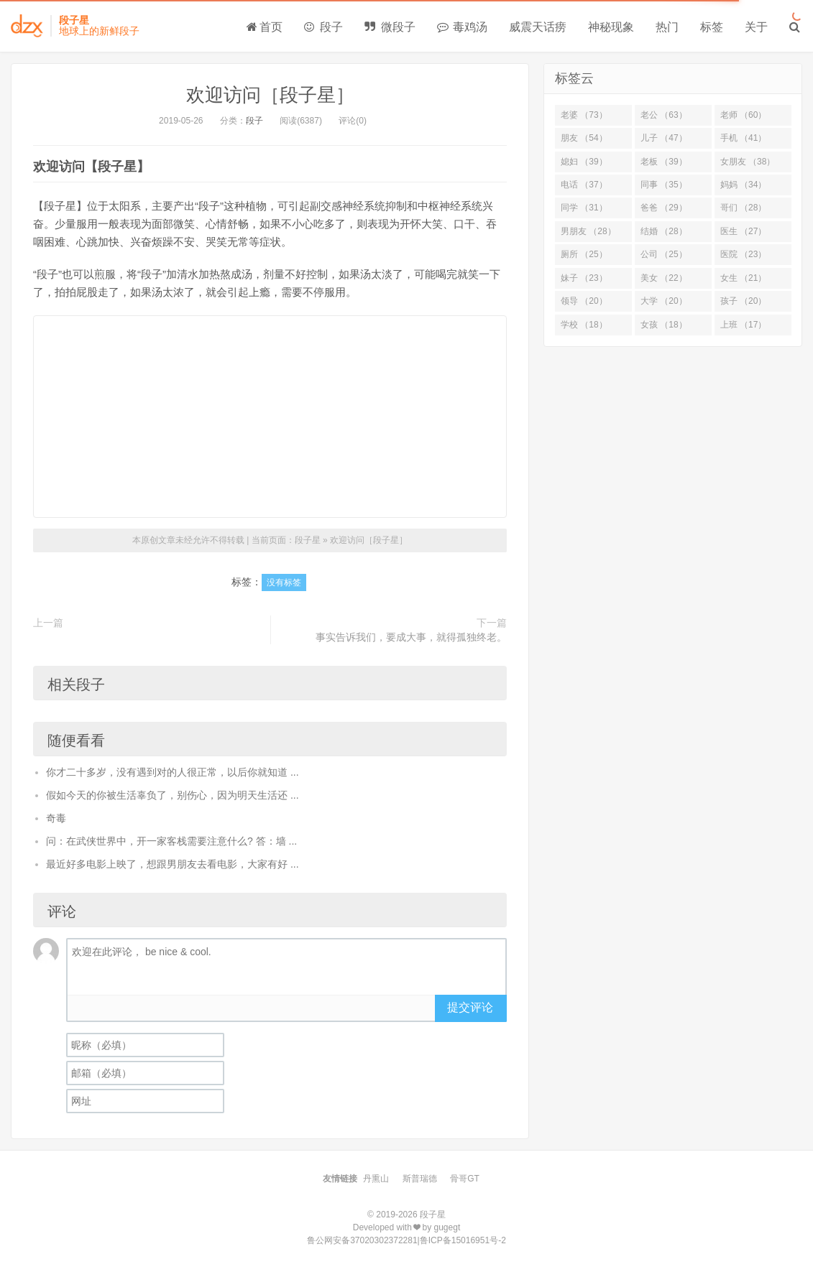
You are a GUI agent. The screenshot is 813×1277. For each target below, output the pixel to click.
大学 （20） (663, 301)
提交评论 (470, 1007)
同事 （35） (663, 185)
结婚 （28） (663, 231)
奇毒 (56, 818)
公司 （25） (663, 254)
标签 (711, 27)
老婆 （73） (584, 115)
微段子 (389, 27)
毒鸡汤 (462, 27)
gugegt (447, 1227)
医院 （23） (743, 254)
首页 (265, 27)
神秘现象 (611, 27)
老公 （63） (663, 115)
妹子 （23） (584, 278)
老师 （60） (743, 115)
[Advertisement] (270, 416)
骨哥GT (464, 1179)
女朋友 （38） (748, 162)
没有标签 (284, 582)
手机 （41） (743, 138)
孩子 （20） (743, 301)
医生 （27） (743, 231)
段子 (323, 27)
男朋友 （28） (588, 231)
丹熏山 (376, 1179)
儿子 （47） (663, 138)
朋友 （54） (584, 138)
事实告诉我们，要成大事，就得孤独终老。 (411, 637)
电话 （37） (584, 185)
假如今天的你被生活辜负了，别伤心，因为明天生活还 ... (172, 795)
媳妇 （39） (584, 162)
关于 (756, 27)
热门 (667, 27)
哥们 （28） (743, 208)
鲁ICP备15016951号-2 (463, 1240)
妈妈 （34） (743, 185)
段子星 (308, 540)
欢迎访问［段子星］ (270, 95)
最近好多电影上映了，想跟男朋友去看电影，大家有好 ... (172, 864)
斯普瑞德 (420, 1179)
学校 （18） (584, 325)
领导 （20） (584, 301)
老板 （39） (663, 162)
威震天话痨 (537, 27)
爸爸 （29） (663, 208)
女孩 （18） (663, 325)
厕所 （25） (584, 254)
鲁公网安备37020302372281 (362, 1240)
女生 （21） (743, 278)
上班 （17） (743, 325)
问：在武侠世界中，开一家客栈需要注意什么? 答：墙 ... (171, 841)
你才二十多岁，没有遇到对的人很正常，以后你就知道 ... (172, 772)
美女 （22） (663, 278)
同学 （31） (584, 208)
